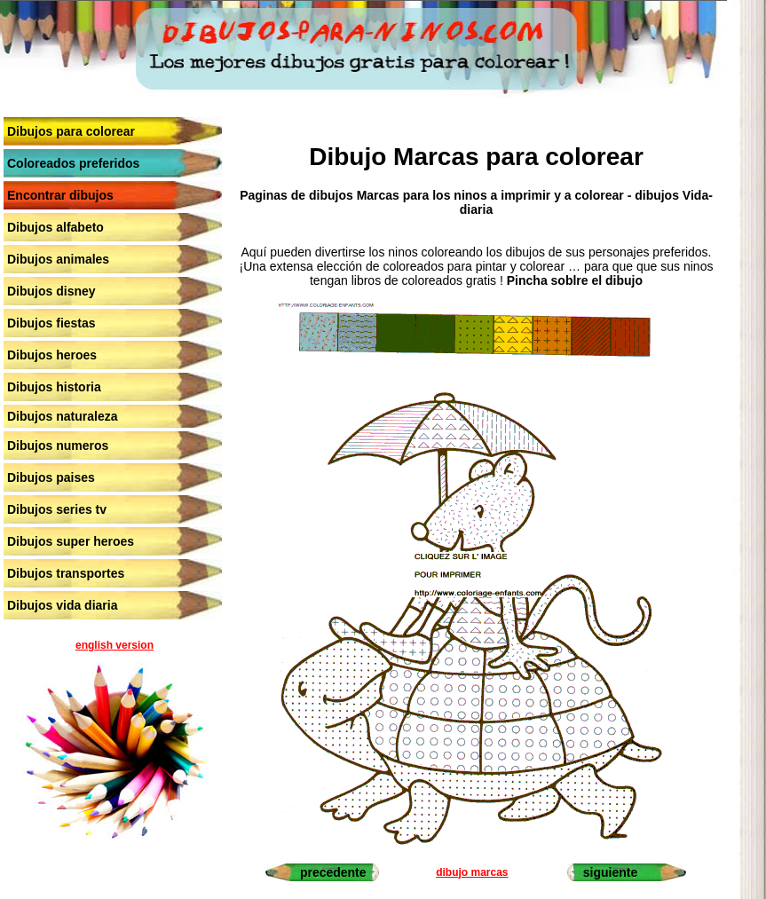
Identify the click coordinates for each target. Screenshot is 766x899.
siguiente (610, 872)
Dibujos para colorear (71, 131)
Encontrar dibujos (60, 195)
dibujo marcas (472, 872)
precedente (333, 872)
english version (114, 645)
